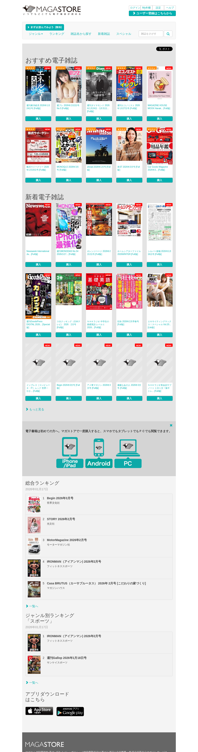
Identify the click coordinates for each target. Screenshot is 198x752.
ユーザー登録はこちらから (152, 13)
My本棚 (146, 7)
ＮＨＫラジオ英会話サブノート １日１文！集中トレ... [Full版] (159, 388)
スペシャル (123, 33)
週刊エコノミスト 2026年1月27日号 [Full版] (128, 107)
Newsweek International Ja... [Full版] (37, 252)
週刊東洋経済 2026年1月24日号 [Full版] (38, 107)
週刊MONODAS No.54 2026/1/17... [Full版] (67, 252)
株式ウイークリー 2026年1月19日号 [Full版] (37, 168)
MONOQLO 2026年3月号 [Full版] (68, 168)
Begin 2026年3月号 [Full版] (68, 386)
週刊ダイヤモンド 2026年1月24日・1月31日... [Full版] (98, 108)
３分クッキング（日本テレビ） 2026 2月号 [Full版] (68, 324)
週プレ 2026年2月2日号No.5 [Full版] (68, 107)
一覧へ (31, 606)
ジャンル (36, 33)
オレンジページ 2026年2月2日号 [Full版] (99, 252)
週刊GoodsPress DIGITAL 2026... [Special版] (38, 324)
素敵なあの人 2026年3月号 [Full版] (129, 386)
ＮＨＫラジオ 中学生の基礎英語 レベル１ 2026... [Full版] (98, 324)
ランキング (56, 33)
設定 (158, 7)
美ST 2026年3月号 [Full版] (128, 168)
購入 (38, 118)
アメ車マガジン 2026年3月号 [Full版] (99, 386)
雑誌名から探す (81, 33)
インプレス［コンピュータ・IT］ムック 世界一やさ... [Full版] (38, 388)
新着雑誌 (104, 33)
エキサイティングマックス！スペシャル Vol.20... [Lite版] (159, 324)
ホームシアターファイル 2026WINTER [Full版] (129, 252)
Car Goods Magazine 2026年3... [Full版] (158, 168)
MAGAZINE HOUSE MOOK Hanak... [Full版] (159, 107)
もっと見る (34, 409)
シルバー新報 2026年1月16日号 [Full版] (160, 252)
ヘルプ (170, 7)
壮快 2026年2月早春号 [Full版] (128, 323)
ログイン (135, 7)
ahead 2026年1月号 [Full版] (99, 168)
